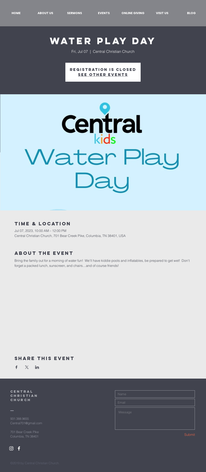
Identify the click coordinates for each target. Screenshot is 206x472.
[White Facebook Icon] (19, 448)
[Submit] (180, 434)
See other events (103, 74)
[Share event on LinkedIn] (37, 367)
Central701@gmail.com (26, 423)
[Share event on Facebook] (16, 367)
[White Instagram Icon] (11, 448)
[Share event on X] (27, 367)
